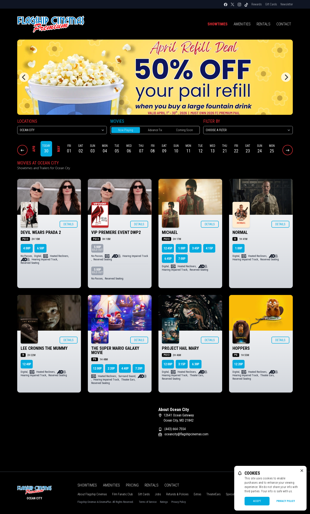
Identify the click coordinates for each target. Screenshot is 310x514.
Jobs (158, 494)
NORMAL (240, 232)
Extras (197, 494)
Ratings (164, 501)
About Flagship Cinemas (92, 494)
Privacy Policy (178, 501)
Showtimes (218, 24)
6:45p (168, 258)
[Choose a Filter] (248, 130)
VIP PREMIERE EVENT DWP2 (116, 232)
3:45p (195, 248)
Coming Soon (184, 130)
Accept (257, 501)
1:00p (181, 248)
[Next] (286, 77)
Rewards (256, 4)
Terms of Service (148, 501)
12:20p (238, 364)
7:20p (138, 368)
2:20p (111, 368)
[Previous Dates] (22, 150)
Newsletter (287, 4)
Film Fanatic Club (122, 494)
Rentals (263, 24)
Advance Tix (155, 130)
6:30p (195, 364)
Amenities (242, 24)
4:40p (125, 368)
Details (69, 224)
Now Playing (125, 130)
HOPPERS (241, 348)
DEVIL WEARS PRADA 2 (41, 232)
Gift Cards (271, 4)
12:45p (168, 248)
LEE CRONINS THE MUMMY (44, 348)
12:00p (97, 368)
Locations (27, 121)
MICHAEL (170, 232)
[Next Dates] (287, 150)
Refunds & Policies (177, 494)
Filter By (211, 121)
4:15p (209, 248)
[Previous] (24, 77)
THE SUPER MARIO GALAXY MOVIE (115, 350)
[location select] (62, 130)
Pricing (132, 485)
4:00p (26, 248)
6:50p (40, 248)
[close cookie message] (302, 470)
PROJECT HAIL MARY (180, 348)
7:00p (181, 258)
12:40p (26, 364)
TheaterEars (213, 494)
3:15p (181, 364)
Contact (283, 24)
